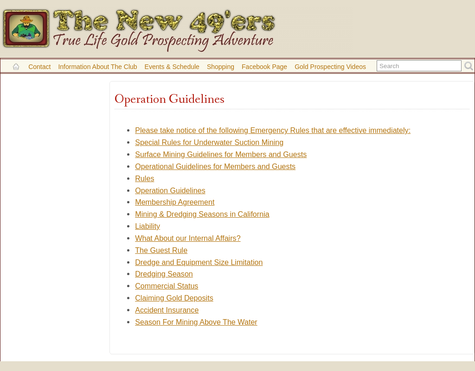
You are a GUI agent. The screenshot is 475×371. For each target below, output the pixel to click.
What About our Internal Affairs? (187, 238)
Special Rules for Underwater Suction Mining (209, 142)
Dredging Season (164, 274)
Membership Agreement (174, 202)
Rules (144, 178)
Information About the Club (97, 66)
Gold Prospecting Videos (330, 66)
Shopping (220, 66)
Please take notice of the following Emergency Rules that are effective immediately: (273, 130)
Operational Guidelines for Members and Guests (215, 166)
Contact (39, 66)
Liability (147, 226)
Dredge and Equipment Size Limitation (199, 262)
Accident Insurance (167, 310)
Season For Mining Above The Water (196, 322)
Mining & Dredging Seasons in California (202, 214)
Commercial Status (166, 286)
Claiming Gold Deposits (174, 298)
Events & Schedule (172, 66)
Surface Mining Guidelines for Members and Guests (221, 154)
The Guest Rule (161, 250)
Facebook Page (264, 66)
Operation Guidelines (170, 190)
